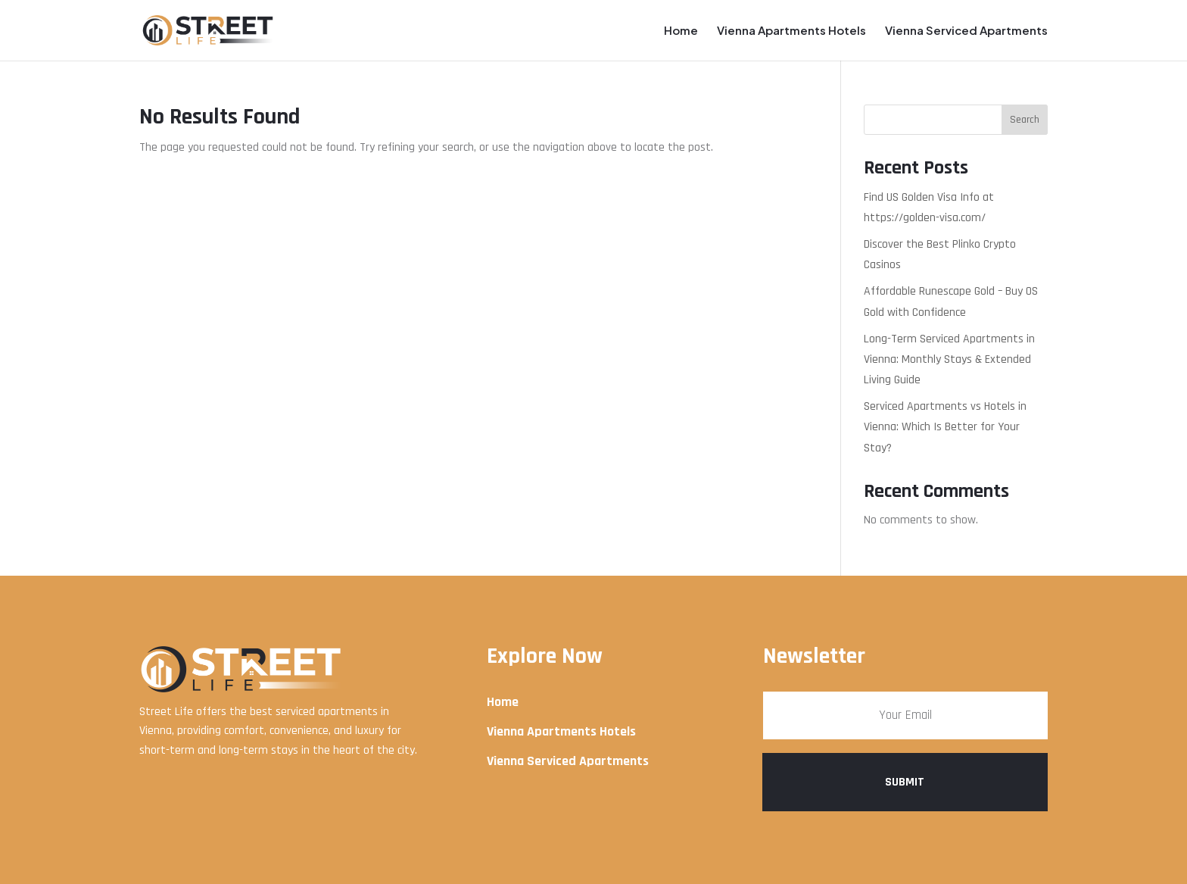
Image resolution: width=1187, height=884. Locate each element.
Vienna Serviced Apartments (966, 31)
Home (681, 31)
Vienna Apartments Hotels (791, 31)
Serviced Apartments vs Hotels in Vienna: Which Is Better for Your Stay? (945, 426)
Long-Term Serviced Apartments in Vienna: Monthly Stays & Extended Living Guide (949, 359)
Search (1024, 120)
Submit (904, 782)
